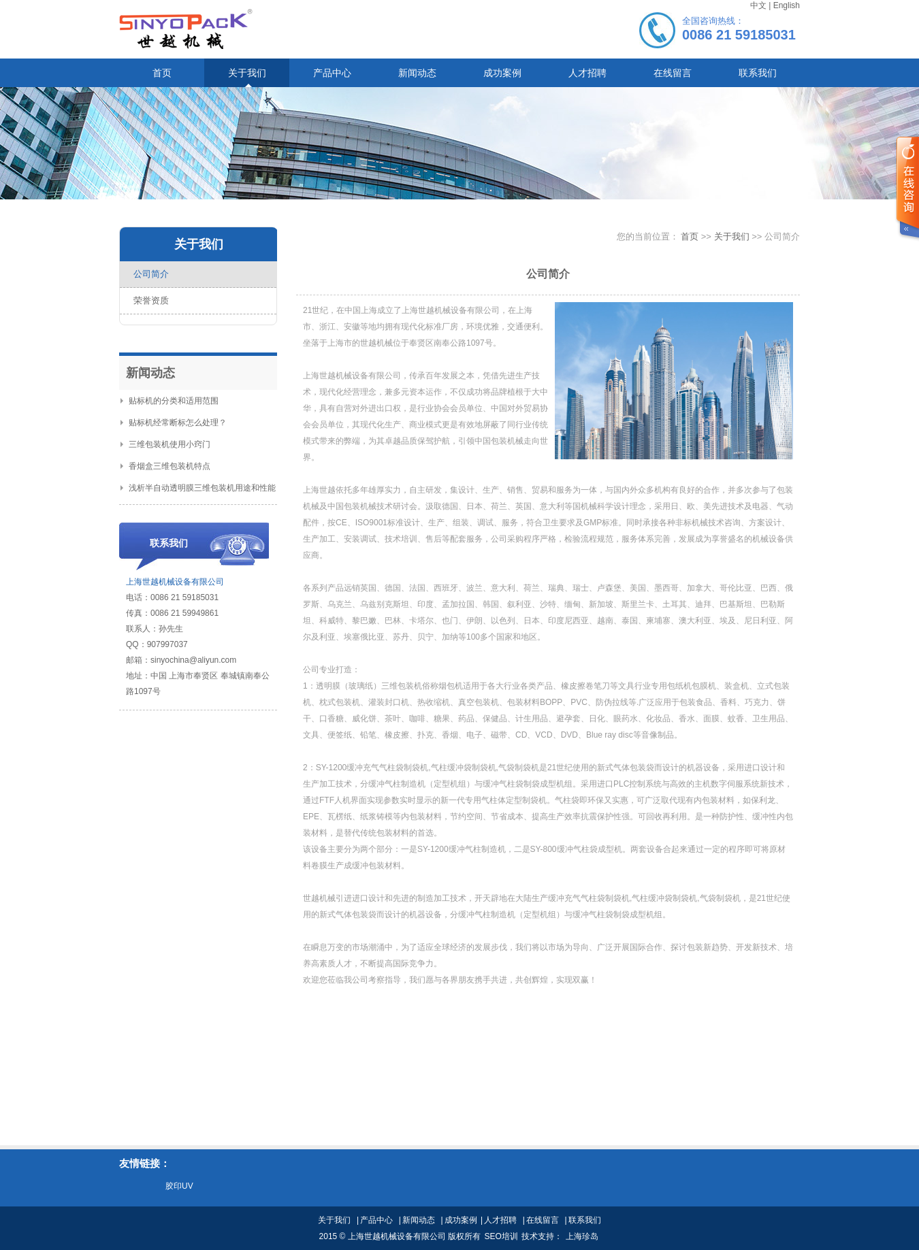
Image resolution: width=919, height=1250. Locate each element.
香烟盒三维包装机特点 (165, 466)
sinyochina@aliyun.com (193, 660)
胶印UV (179, 1186)
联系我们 (584, 1220)
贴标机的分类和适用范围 (169, 401)
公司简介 (151, 274)
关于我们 (733, 236)
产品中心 (376, 1220)
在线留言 (542, 1220)
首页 (689, 236)
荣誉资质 (151, 300)
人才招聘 (500, 1220)
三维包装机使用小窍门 (165, 444)
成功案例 (461, 1220)
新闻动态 (418, 1220)
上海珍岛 (582, 1236)
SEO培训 (500, 1236)
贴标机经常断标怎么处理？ (173, 422)
